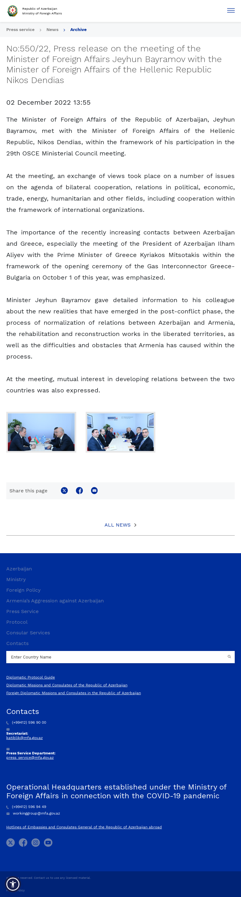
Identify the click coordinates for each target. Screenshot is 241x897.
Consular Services (28, 633)
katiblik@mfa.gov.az (24, 738)
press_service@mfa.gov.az (30, 757)
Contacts (17, 643)
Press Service (22, 611)
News (52, 29)
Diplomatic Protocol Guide (30, 677)
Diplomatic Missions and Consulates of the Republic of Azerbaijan (66, 685)
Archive (78, 29)
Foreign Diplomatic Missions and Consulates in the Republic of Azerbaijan (73, 693)
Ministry (16, 579)
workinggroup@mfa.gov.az (33, 813)
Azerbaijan (19, 569)
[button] (12, 884)
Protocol (17, 622)
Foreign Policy (23, 590)
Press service (20, 29)
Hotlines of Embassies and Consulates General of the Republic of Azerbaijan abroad (84, 827)
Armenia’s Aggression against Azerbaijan (55, 601)
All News (117, 525)
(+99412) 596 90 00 (26, 722)
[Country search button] (230, 657)
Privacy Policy (15, 890)
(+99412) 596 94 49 (26, 807)
